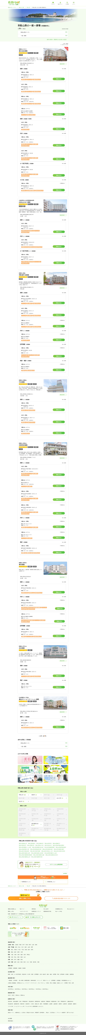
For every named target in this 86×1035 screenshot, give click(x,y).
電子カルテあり (70, 1012)
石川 (23, 947)
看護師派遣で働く (48, 911)
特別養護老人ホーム (66, 980)
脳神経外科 (16, 1003)
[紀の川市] (62, 798)
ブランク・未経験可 (61, 1012)
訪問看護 (36, 974)
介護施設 (59, 980)
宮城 (27, 944)
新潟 (16, 947)
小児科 (32, 1003)
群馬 (32, 949)
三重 (22, 952)
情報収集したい (51, 881)
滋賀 (22, 954)
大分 (28, 962)
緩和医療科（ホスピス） (38, 1006)
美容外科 (10, 1001)
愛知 (12, 952)
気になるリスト (70, 909)
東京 (12, 949)
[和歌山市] (24, 794)
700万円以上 (38, 989)
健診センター (60, 983)
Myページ (22, 909)
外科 (59, 1001)
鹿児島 (34, 962)
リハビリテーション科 (19, 1006)
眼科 (41, 1003)
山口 (25, 957)
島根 (22, 957)
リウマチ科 (10, 1006)
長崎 (21, 962)
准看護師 (15, 968)
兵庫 (18, 954)
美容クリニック (46, 980)
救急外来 (24, 974)
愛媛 (18, 959)
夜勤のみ (23, 995)
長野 (32, 947)
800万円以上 (45, 989)
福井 (26, 947)
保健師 (19, 968)
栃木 (29, 949)
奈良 (25, 954)
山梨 (29, 947)
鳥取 (18, 957)
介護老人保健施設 (12, 983)
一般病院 (10, 980)
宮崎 (31, 962)
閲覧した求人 (11, 911)
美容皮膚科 (15, 1001)
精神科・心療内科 (63, 1003)
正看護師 (10, 968)
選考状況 (34, 909)
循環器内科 (37, 1001)
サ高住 (47, 983)
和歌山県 (28, 7)
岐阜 (15, 952)
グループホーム (41, 983)
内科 (20, 1001)
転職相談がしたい (26, 881)
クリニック (39, 980)
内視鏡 (66, 974)
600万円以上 (32, 989)
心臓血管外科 (70, 1001)
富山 (19, 947)
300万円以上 (11, 989)
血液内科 (43, 1001)
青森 (20, 944)
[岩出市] (24, 801)
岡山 (15, 957)
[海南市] (36, 794)
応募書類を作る (58, 909)
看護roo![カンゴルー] (12, 7)
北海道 (16, 944)
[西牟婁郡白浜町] (36, 824)
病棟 (9, 974)
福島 (36, 944)
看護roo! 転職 (21, 7)
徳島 (12, 959)
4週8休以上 (17, 1012)
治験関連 (72, 974)
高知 (22, 959)
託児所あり (52, 1012)
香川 (15, 959)
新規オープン (11, 1012)
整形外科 (22, 1003)
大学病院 (15, 980)
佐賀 (18, 962)
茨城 (26, 949)
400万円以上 (18, 989)
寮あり (47, 1012)
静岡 (18, 952)
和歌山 (28, 954)
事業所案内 (10, 1020)
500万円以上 (25, 989)
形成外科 (28, 1003)
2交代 (9, 995)
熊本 (25, 962)
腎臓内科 (48, 1001)
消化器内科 (31, 1001)
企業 (73, 983)
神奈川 (15, 949)
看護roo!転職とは (12, 909)
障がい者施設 (53, 983)
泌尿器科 (56, 1003)
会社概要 (10, 1018)
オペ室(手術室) (17, 974)
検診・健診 (49, 974)
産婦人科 (37, 1003)
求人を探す (46, 909)
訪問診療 (62, 974)
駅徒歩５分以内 (30, 1012)
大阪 (12, 954)
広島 (12, 957)
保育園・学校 (56, 974)
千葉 (23, 949)
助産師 (23, 968)
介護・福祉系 (43, 974)
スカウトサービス (24, 911)
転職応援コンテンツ (36, 911)
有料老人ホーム (20, 983)
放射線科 (70, 1003)
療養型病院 (27, 980)
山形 (33, 944)
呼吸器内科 (25, 1001)
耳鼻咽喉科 (45, 1003)
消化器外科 (10, 1003)
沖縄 (38, 962)
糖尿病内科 (53, 1001)
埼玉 (19, 949)
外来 (12, 974)
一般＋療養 (20, 980)
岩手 (23, 944)
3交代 (13, 995)
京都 (15, 954)
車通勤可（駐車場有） (40, 1012)
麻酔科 (74, 1003)
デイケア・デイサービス (31, 983)
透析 (32, 974)
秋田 (30, 944)
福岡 (15, 962)
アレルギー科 (28, 1006)
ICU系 (28, 974)
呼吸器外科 (63, 1001)
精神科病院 (33, 980)
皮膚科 (50, 1003)
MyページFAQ (58, 911)
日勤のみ (17, 995)
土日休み (24, 1012)
